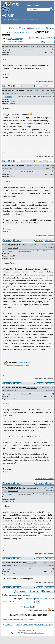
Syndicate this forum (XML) (38, 610)
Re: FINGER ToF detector (15, 90)
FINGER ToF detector (13, 46)
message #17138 (31, 90)
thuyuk (7, 50)
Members (32, 28)
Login (41, 28)
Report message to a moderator (44, 81)
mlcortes (8, 97)
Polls (4, 41)
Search (13, 28)
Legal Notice (28, 625)
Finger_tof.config (24, 362)
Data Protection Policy (44, 625)
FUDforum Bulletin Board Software (34, 633)
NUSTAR (12, 32)
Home (50, 28)
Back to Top (28, 607)
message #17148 (31, 245)
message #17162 (31, 388)
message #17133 (28, 46)
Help (22, 28)
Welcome (26, 595)
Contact (8, 625)
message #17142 (31, 165)
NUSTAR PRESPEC (26, 32)
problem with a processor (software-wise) (38, 599)
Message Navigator (15, 41)
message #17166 (31, 488)
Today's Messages (14, 39)
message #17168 (31, 563)
